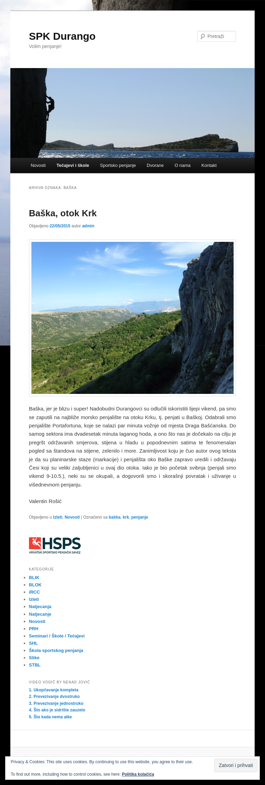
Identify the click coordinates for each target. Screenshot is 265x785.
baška (114, 517)
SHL (33, 643)
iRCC (34, 592)
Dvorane (155, 165)
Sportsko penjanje (118, 165)
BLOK (35, 584)
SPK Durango (62, 36)
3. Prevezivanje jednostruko (56, 703)
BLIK (34, 577)
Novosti (38, 165)
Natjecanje (40, 614)
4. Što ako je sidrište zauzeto (57, 710)
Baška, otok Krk (63, 213)
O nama (182, 165)
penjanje (139, 517)
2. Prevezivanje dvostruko (54, 696)
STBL (35, 665)
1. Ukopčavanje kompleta (53, 690)
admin (88, 226)
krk (126, 517)
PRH (33, 628)
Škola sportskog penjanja (56, 650)
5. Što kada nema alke (50, 717)
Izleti (57, 517)
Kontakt (209, 165)
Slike (34, 657)
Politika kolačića (138, 774)
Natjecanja (40, 606)
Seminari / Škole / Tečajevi (57, 636)
